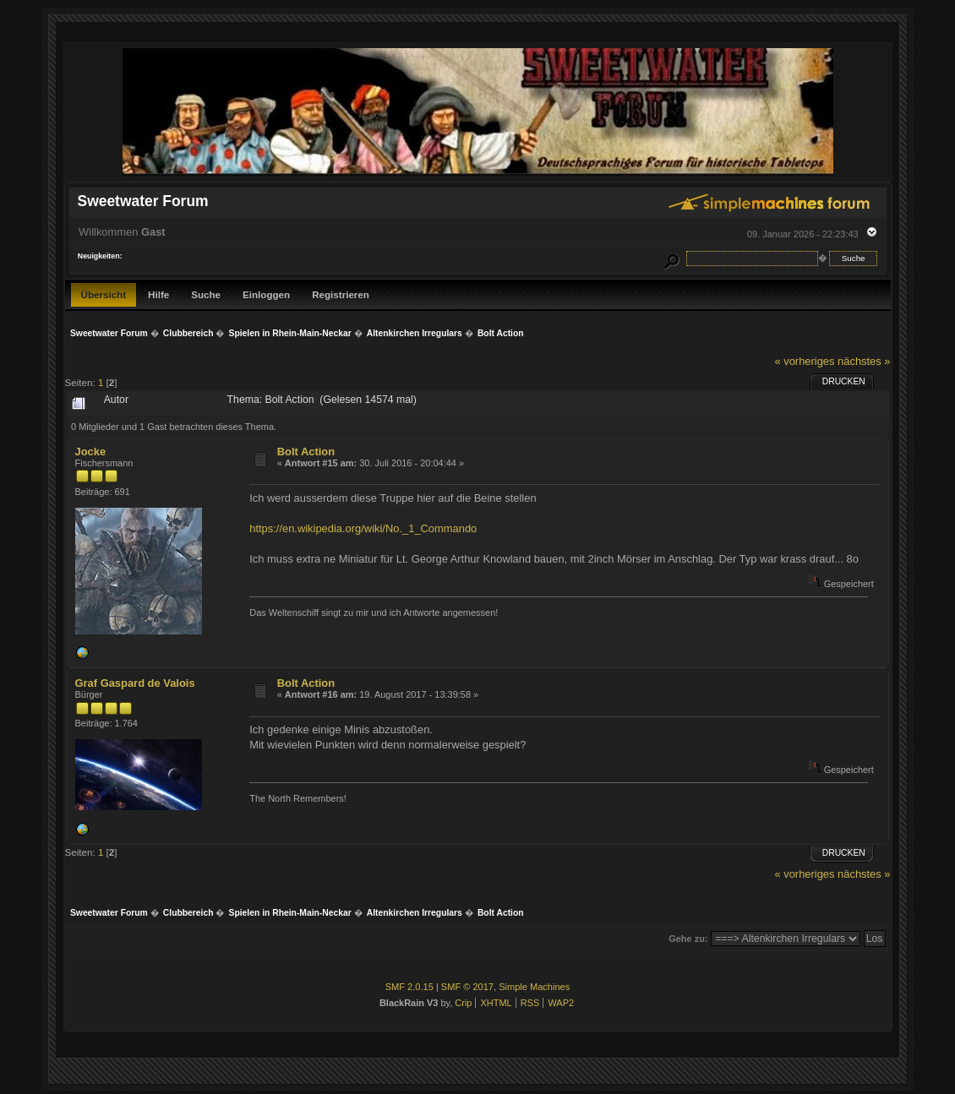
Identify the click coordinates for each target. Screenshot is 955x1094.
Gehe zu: (687, 938)
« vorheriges (804, 361)
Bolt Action (306, 451)
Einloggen (266, 294)
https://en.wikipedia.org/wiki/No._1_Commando (363, 528)
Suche (206, 294)
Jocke (90, 451)
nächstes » (864, 361)
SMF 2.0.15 (409, 987)
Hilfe (158, 294)
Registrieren (340, 294)
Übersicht (104, 294)
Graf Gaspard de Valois (135, 683)
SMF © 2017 (467, 987)
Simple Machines (534, 987)
